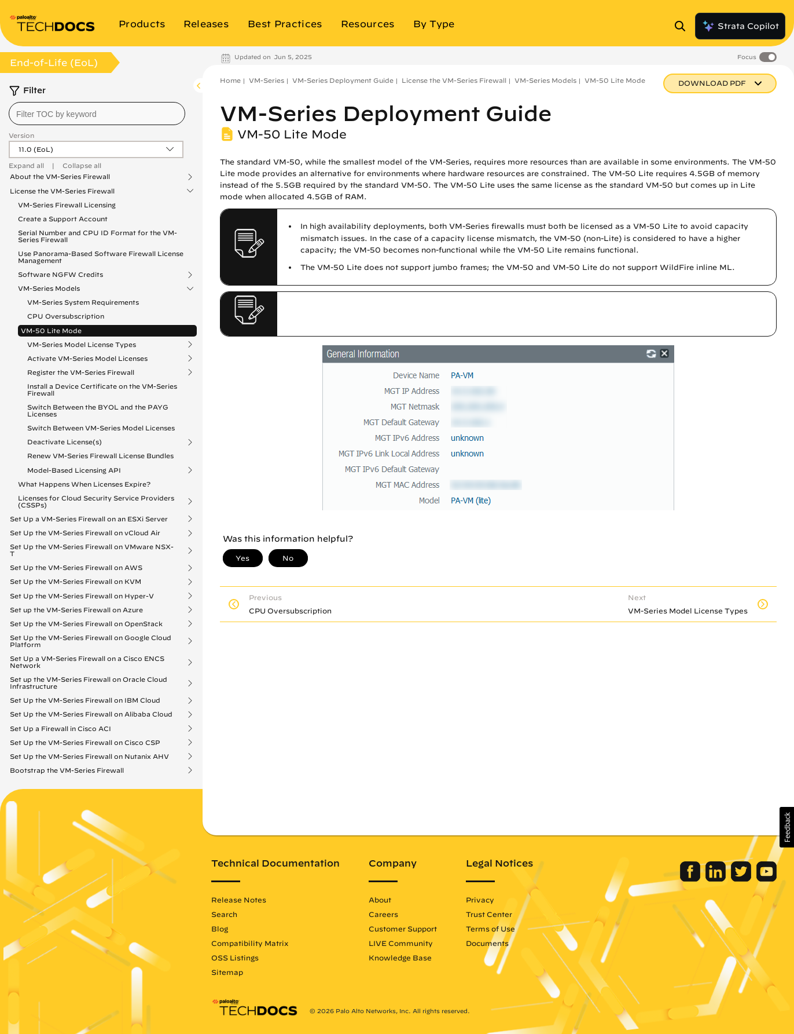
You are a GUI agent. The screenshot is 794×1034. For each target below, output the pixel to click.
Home (230, 80)
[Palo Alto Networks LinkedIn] (716, 878)
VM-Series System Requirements (83, 302)
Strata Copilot (740, 26)
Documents (487, 943)
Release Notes (238, 900)
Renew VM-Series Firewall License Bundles (100, 455)
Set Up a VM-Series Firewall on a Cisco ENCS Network (87, 662)
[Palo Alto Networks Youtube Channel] (766, 878)
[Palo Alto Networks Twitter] (742, 878)
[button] (787, 827)
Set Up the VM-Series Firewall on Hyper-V (82, 596)
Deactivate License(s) (64, 442)
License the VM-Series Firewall (62, 191)
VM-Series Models (49, 288)
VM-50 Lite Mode (51, 330)
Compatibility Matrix (249, 943)
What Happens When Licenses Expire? (84, 484)
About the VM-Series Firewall (60, 176)
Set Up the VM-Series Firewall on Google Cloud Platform (90, 641)
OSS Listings (235, 957)
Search (224, 914)
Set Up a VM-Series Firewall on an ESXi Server (89, 519)
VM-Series (266, 80)
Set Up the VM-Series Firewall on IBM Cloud (85, 700)
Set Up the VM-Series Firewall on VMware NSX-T (92, 550)
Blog (219, 929)
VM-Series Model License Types (81, 344)
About (380, 900)
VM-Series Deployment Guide (343, 80)
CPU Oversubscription (65, 316)
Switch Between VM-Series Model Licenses (101, 428)
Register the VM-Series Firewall (80, 372)
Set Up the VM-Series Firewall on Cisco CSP (85, 742)
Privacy (480, 900)
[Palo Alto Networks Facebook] (691, 878)
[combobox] (97, 113)
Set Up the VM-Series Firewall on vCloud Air (85, 532)
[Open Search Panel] (683, 26)
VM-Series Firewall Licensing (67, 205)
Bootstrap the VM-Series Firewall (67, 770)
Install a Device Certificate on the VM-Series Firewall (102, 389)
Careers (383, 914)
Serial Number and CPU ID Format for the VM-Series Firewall (97, 236)
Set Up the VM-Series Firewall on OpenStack (86, 623)
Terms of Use (490, 929)
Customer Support (403, 929)
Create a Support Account (63, 218)
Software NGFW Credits (60, 274)
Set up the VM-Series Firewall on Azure (76, 609)
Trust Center (489, 914)
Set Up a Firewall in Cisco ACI (60, 728)
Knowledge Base (400, 957)
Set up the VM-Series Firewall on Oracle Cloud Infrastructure (88, 683)
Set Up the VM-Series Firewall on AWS (76, 567)
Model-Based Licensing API (74, 470)
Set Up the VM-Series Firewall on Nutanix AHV (89, 756)
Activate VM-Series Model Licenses (87, 358)
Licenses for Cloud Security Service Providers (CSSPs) (96, 502)
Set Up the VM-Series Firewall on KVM (75, 581)
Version (21, 135)
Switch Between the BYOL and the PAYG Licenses (97, 410)
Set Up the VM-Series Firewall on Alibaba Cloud (91, 714)
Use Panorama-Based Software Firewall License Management (100, 257)
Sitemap (227, 972)
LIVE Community (401, 943)
